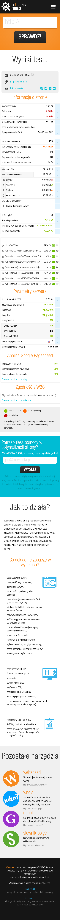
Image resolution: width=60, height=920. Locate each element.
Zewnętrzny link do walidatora (16, 400)
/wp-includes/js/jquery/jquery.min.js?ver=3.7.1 (23, 262)
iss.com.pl (30, 898)
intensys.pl (30, 889)
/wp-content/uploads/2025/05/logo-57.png (22, 273)
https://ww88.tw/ (11, 245)
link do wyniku (16, 88)
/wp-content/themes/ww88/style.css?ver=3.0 (23, 257)
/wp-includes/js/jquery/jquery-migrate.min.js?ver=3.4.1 (26, 268)
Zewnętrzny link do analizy (14, 379)
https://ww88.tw (18, 82)
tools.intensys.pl (13, 6)
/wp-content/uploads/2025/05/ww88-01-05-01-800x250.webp (30, 279)
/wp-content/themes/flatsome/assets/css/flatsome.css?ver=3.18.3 (31, 251)
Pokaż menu (53, 6)
